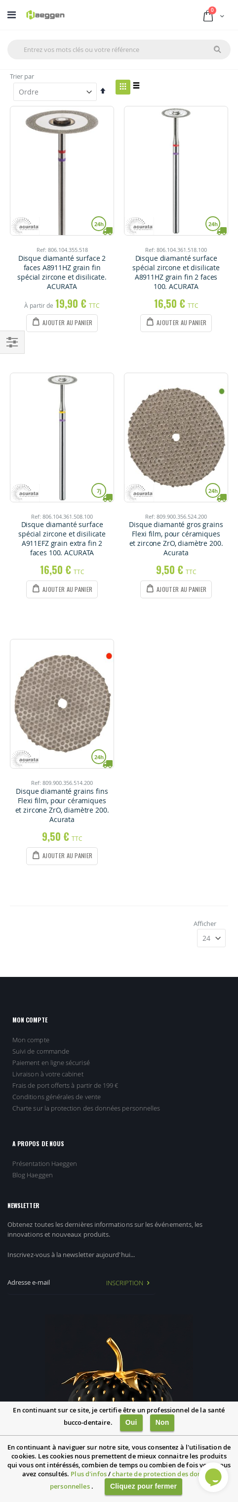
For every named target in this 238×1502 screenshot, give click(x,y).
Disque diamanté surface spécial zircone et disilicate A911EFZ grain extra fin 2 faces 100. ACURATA (62, 538)
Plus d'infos (89, 1473)
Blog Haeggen (32, 1174)
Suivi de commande (40, 1051)
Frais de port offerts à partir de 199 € (65, 1085)
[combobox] (119, 49)
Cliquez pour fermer (143, 1486)
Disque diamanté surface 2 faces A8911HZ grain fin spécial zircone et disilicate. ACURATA (62, 272)
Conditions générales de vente (56, 1096)
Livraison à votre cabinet (47, 1073)
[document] (119, 1452)
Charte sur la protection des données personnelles (86, 1108)
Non (162, 1422)
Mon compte (30, 1039)
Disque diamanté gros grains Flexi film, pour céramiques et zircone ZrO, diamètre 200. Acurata (176, 538)
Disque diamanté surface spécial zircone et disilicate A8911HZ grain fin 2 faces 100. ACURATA (176, 272)
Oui (131, 1422)
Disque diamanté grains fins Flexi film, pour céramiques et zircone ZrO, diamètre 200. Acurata (62, 805)
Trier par (22, 76)
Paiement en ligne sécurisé (51, 1062)
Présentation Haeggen (44, 1163)
